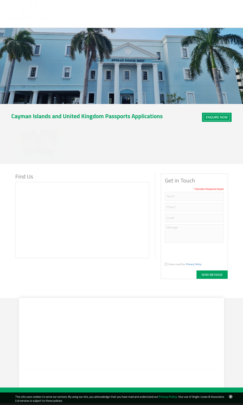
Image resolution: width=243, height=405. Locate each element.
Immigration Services (123, 21)
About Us (94, 21)
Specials (178, 21)
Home (78, 21)
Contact (231, 21)
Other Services (155, 21)
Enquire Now (217, 117)
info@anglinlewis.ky (155, 6)
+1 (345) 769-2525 (123, 6)
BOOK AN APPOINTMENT (215, 6)
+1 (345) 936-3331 (120, 10)
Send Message (212, 276)
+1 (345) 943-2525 (100, 6)
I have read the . (183, 266)
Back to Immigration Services (207, 96)
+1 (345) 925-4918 (96, 10)
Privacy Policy (193, 266)
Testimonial (198, 21)
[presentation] (193, 254)
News (216, 21)
